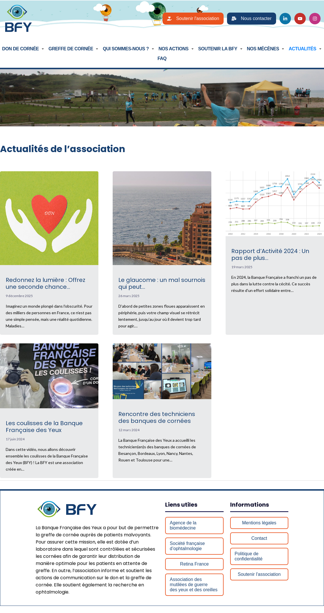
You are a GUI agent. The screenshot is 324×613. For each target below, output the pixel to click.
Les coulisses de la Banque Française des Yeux (44, 427)
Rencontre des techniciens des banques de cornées (156, 418)
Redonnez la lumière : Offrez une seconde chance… (45, 284)
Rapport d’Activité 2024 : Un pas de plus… (270, 255)
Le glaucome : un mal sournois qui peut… (161, 284)
